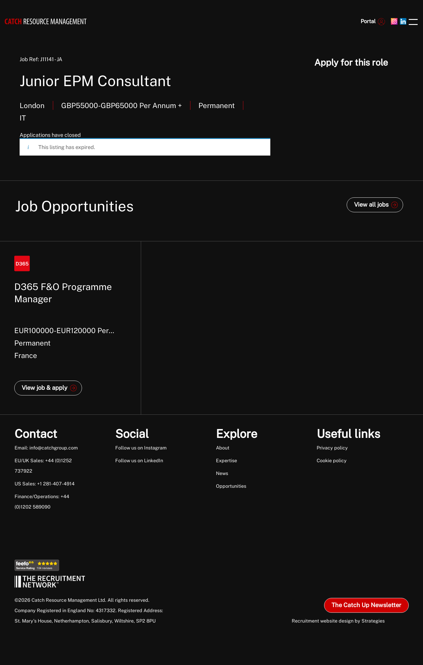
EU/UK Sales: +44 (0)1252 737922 (43, 466)
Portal (368, 21)
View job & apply (44, 387)
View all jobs (371, 204)
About (222, 448)
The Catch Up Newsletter (366, 605)
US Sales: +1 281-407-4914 (45, 484)
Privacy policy (332, 448)
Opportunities (231, 486)
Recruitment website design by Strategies (338, 621)
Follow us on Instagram (141, 448)
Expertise (226, 460)
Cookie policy (332, 460)
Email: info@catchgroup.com (46, 448)
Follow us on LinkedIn (139, 460)
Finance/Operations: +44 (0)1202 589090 (42, 502)
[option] (70, 327)
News (222, 473)
